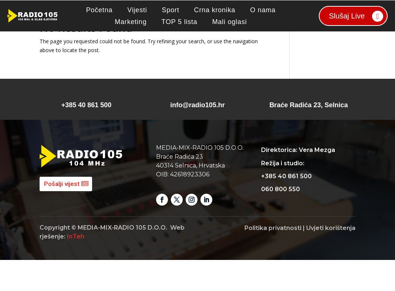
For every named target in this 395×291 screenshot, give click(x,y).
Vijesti (137, 10)
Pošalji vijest (62, 215)
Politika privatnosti (272, 259)
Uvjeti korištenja (330, 259)
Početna (99, 10)
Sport (170, 10)
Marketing (130, 22)
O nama (263, 10)
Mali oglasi (229, 22)
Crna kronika (215, 10)
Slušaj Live (347, 16)
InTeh (75, 267)
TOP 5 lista (179, 22)
